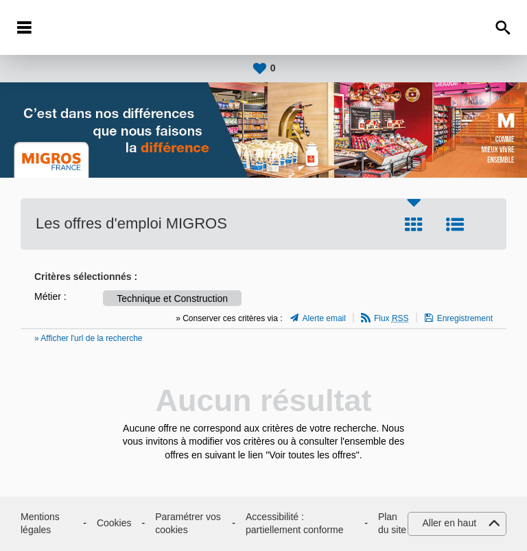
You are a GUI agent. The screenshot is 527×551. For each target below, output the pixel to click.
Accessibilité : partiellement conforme (294, 523)
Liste (455, 224)
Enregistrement (465, 318)
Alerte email (324, 318)
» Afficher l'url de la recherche (88, 338)
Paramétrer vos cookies (188, 523)
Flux (391, 318)
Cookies (114, 522)
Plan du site (392, 523)
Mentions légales (40, 523)
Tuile (413, 224)
